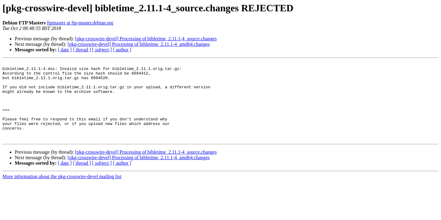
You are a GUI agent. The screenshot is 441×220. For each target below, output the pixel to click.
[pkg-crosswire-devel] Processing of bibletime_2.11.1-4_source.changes (146, 38)
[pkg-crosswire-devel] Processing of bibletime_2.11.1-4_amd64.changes (138, 44)
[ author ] (122, 49)
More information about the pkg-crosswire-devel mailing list (61, 192)
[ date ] (65, 49)
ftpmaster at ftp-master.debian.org (80, 22)
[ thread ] (82, 49)
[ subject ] (102, 49)
